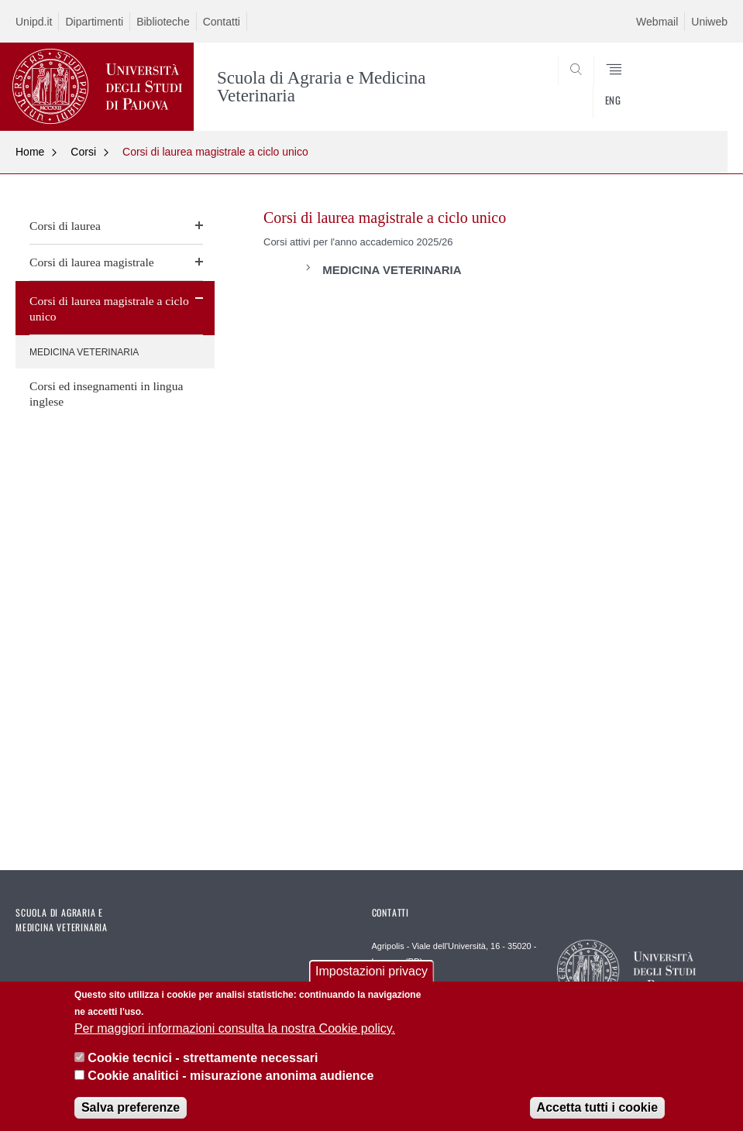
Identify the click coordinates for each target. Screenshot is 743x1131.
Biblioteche (163, 21)
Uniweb (709, 21)
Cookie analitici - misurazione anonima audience (230, 1076)
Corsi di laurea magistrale (91, 262)
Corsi (83, 152)
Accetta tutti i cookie (597, 1109)
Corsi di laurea (65, 225)
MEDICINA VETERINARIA (84, 352)
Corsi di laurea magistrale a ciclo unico (215, 152)
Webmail (657, 21)
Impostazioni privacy (371, 972)
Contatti (221, 21)
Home (29, 152)
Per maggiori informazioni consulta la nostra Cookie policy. (234, 1029)
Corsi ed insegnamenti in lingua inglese (106, 393)
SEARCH (679, 93)
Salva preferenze (130, 1109)
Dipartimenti (94, 21)
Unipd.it (33, 21)
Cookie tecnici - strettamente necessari (203, 1059)
